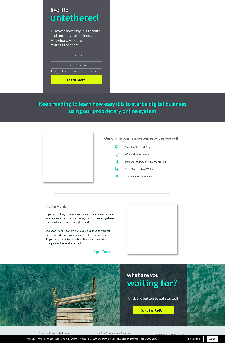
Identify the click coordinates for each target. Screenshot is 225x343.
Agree (212, 339)
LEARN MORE (194, 339)
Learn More (76, 79)
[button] (153, 310)
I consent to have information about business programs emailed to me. (75, 72)
